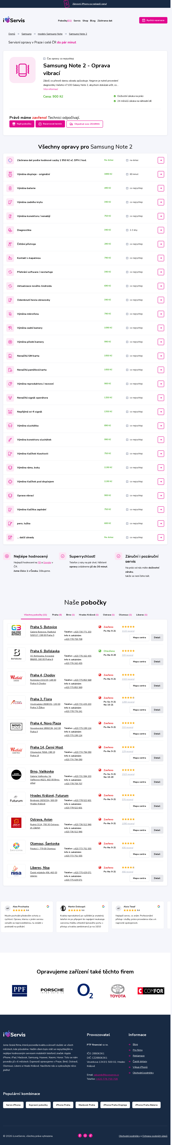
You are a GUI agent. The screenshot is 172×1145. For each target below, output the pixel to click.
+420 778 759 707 (73, 782)
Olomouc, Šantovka (44, 842)
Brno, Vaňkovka (42, 770)
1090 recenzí (128, 822)
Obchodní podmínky (141, 1071)
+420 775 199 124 (82, 727)
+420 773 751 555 (82, 847)
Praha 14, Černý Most (46, 746)
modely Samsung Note (50, 34)
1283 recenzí (128, 700)
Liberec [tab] (146, 613)
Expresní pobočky (38, 1103)
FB (39, 561)
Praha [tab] (52, 613)
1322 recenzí (128, 678)
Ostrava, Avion (41, 818)
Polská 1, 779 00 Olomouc (43, 847)
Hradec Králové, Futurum (49, 794)
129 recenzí (127, 750)
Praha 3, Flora (41, 698)
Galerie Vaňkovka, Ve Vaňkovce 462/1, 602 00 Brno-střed (45, 778)
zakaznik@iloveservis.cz (106, 1073)
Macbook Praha (87, 1103)
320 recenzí (127, 653)
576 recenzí (127, 798)
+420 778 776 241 (73, 710)
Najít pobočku (21, 124)
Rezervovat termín (52, 124)
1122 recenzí (128, 630)
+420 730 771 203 (82, 630)
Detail (157, 636)
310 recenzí (127, 726)
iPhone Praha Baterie (146, 1103)
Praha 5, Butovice (43, 626)
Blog (96, 21)
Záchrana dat (111, 21)
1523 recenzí (128, 773)
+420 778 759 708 (73, 638)
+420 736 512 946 (82, 823)
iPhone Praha (63, 1103)
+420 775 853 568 (82, 679)
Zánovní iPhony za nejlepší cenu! (90, 3)
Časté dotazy (138, 1060)
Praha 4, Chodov (42, 674)
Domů (11, 34)
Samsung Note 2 (78, 34)
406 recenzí (127, 846)
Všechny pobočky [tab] (30, 613)
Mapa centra (139, 636)
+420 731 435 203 (82, 703)
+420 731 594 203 (82, 775)
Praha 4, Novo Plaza (45, 722)
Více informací (50, 89)
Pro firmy (136, 1049)
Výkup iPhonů (138, 1066)
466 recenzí (127, 870)
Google (47, 561)
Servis (74, 21)
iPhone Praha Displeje (115, 1103)
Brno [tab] (68, 613)
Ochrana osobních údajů (154, 1135)
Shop (86, 21)
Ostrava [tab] (109, 613)
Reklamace (137, 1054)
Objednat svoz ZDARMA (88, 124)
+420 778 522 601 (82, 799)
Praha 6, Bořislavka (45, 650)
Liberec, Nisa (40, 867)
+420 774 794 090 (82, 751)
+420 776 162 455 (82, 654)
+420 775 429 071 (82, 871)
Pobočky (58, 21)
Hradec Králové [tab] (88, 613)
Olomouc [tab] (128, 613)
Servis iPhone (13, 1103)
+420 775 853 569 (73, 686)
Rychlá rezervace (153, 21)
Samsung (26, 34)
